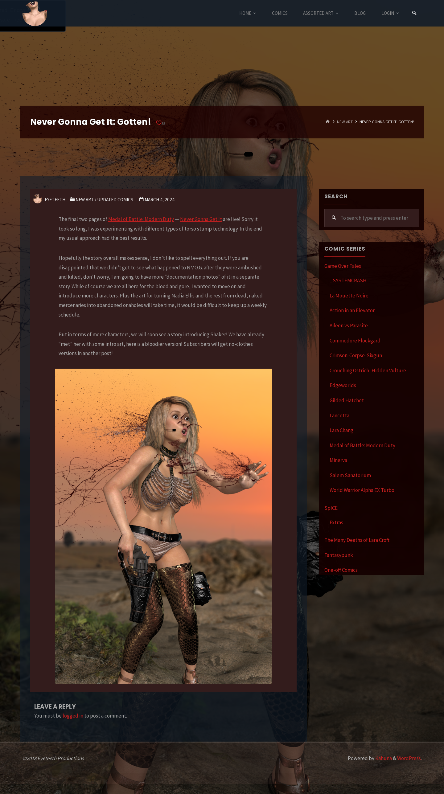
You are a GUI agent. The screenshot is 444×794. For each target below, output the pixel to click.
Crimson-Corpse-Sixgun (356, 355)
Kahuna (383, 758)
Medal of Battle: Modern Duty (141, 219)
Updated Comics (115, 200)
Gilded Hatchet (347, 400)
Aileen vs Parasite (349, 325)
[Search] (414, 13)
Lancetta (339, 415)
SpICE (331, 508)
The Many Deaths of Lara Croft (356, 540)
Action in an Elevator (352, 310)
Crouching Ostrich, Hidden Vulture (368, 370)
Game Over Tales (342, 266)
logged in (73, 715)
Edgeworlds (343, 385)
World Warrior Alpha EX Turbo (362, 490)
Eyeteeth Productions (35, 13)
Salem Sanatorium (350, 475)
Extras (336, 522)
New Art (345, 122)
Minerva (338, 460)
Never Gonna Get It (201, 219)
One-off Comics (341, 570)
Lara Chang (341, 430)
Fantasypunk (338, 555)
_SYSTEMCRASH (348, 280)
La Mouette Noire (349, 295)
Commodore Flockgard (355, 340)
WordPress (409, 758)
